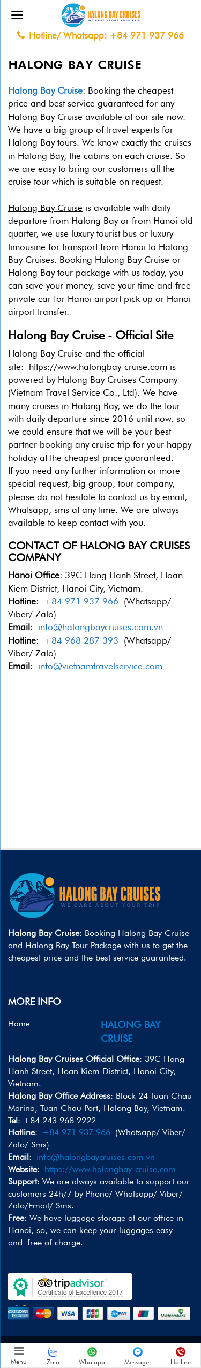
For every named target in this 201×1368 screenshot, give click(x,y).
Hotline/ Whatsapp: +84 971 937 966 (100, 35)
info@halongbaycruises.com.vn (100, 627)
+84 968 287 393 (81, 640)
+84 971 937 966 (81, 601)
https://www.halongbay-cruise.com (110, 1169)
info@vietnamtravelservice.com (100, 666)
